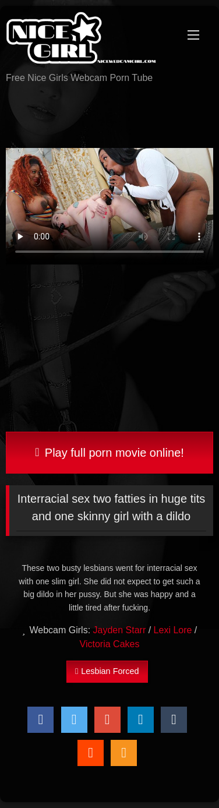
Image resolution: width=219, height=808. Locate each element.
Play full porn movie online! (109, 452)
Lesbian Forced (107, 671)
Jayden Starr (119, 630)
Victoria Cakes (110, 644)
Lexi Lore (173, 630)
